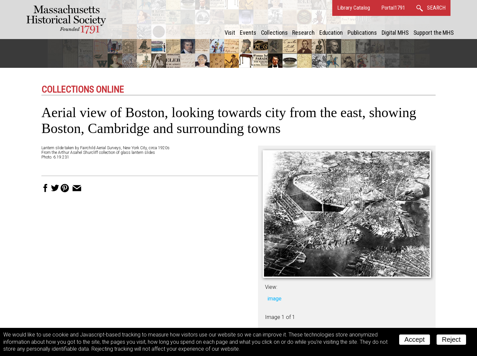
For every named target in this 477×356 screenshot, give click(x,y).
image (274, 298)
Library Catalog (353, 7)
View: (271, 287)
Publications (362, 32)
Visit (230, 32)
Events (248, 32)
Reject (451, 339)
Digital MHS (395, 32)
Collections (274, 32)
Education (331, 32)
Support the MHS (433, 32)
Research (303, 32)
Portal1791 (393, 7)
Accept (414, 339)
